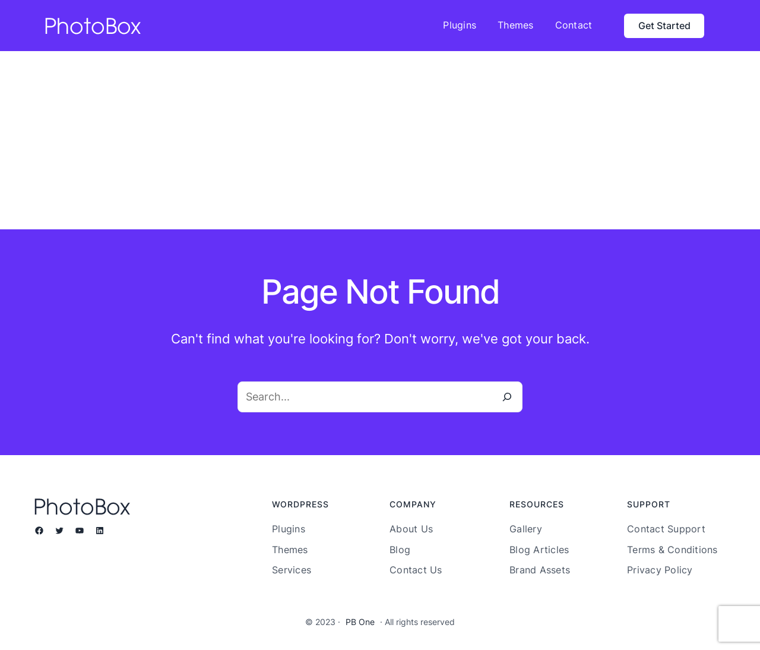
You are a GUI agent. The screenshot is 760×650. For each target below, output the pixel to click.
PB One (360, 622)
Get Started (664, 25)
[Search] (507, 396)
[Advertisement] (380, 140)
